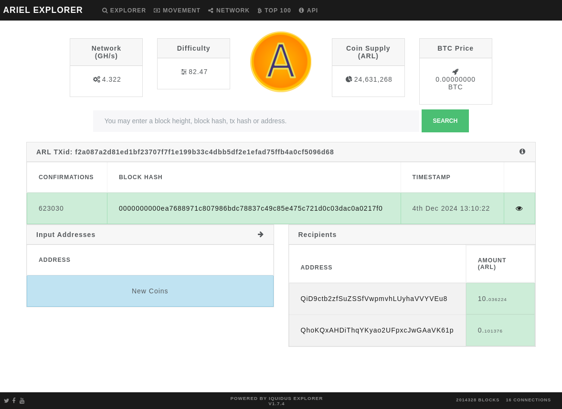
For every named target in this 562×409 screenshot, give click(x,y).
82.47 (198, 71)
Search (445, 121)
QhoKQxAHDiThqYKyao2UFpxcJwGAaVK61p (377, 330)
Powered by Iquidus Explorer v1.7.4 (276, 401)
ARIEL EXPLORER (43, 10)
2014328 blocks (477, 400)
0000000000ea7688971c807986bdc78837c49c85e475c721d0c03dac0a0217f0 (251, 208)
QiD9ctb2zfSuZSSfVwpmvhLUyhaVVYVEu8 (374, 298)
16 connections (528, 400)
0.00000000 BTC (455, 83)
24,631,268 (373, 79)
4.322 (111, 79)
